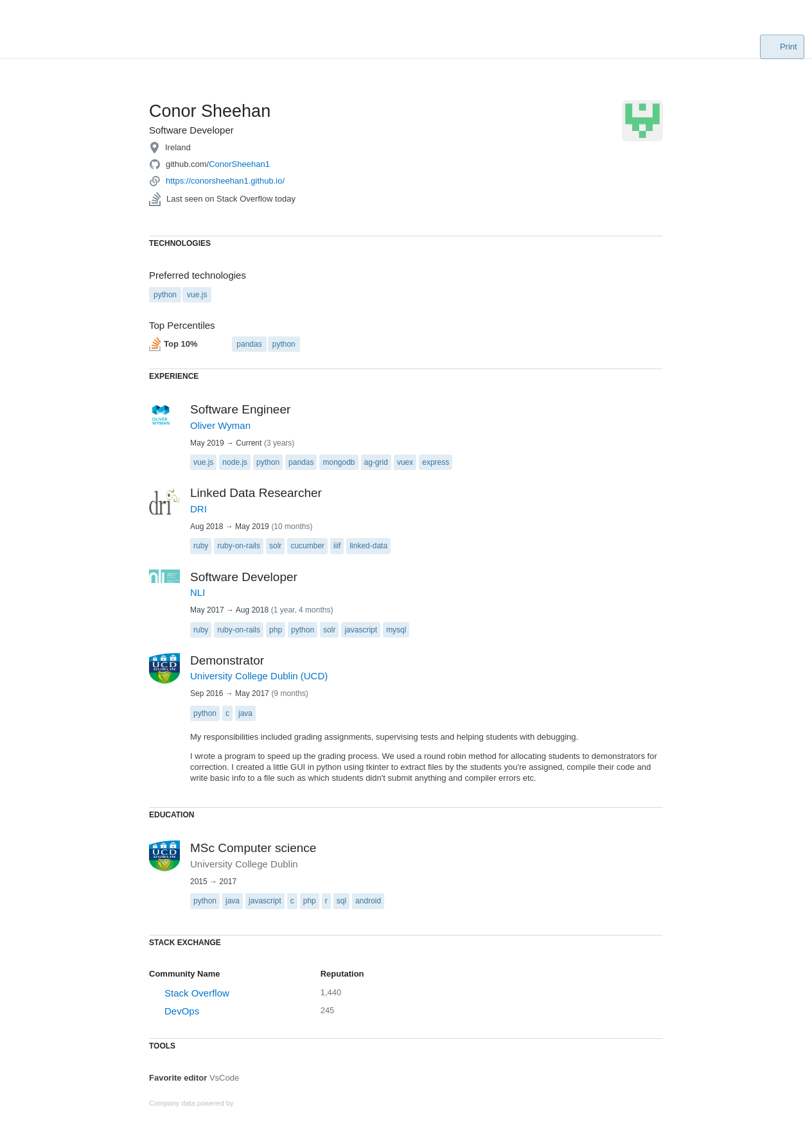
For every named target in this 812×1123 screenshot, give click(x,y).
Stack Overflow (196, 993)
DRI (198, 508)
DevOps (181, 1010)
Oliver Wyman (220, 425)
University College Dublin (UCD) (259, 675)
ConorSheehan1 (239, 164)
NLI (197, 592)
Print (782, 46)
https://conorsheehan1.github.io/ (225, 181)
